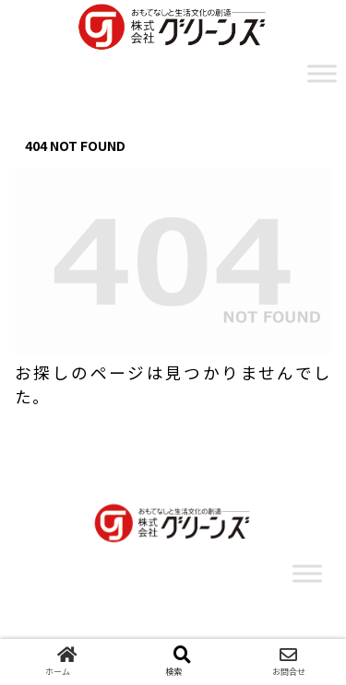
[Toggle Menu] (322, 73)
